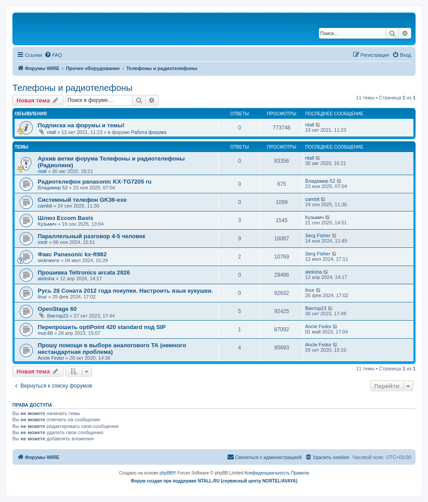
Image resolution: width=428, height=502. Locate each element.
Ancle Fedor (318, 326)
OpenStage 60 (57, 309)
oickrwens (48, 260)
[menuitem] (53, 55)
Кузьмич (47, 224)
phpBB (166, 473)
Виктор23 (57, 315)
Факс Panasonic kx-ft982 (72, 254)
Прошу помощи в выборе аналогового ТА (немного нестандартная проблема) (112, 348)
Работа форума (148, 132)
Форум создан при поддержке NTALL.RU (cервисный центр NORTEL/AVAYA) (214, 480)
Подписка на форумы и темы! (81, 125)
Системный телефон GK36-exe (82, 199)
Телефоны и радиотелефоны (72, 88)
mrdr (43, 242)
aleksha (46, 278)
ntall (51, 132)
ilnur (42, 296)
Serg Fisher (317, 235)
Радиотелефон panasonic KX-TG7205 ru (95, 181)
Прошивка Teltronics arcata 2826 (84, 272)
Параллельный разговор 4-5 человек (91, 236)
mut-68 (45, 333)
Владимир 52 (53, 187)
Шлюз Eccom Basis (65, 218)
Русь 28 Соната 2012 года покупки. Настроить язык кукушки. (125, 290)
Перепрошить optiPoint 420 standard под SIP (102, 327)
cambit (45, 205)
